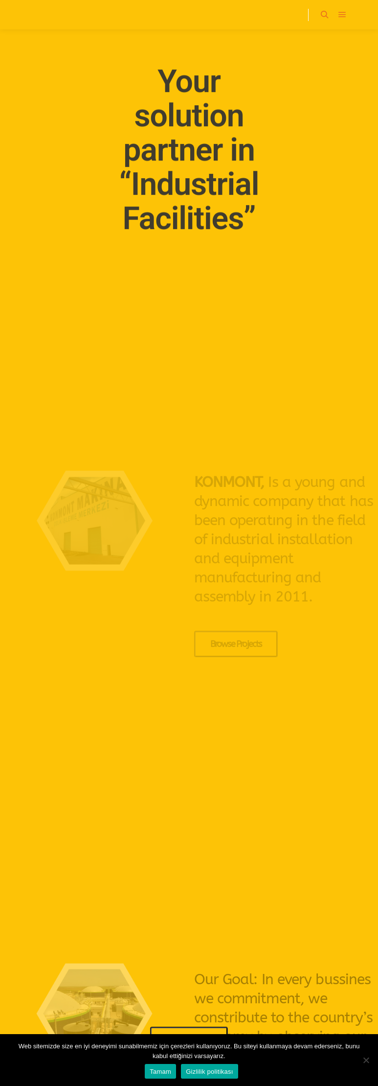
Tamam (160, 1071)
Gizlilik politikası (209, 1071)
